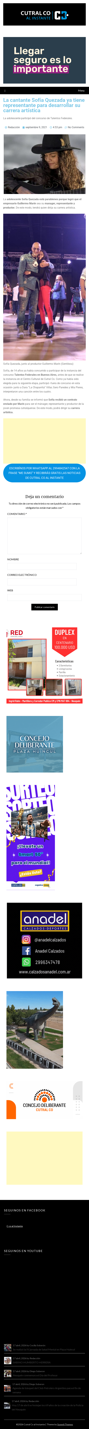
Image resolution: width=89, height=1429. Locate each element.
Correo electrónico (22, 574)
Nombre (13, 559)
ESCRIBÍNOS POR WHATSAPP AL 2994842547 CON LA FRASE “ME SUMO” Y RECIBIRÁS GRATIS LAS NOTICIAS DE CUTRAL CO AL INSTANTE (44, 473)
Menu (81, 90)
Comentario (17, 513)
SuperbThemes (65, 1424)
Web (10, 590)
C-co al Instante (15, 1226)
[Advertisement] (44, 441)
